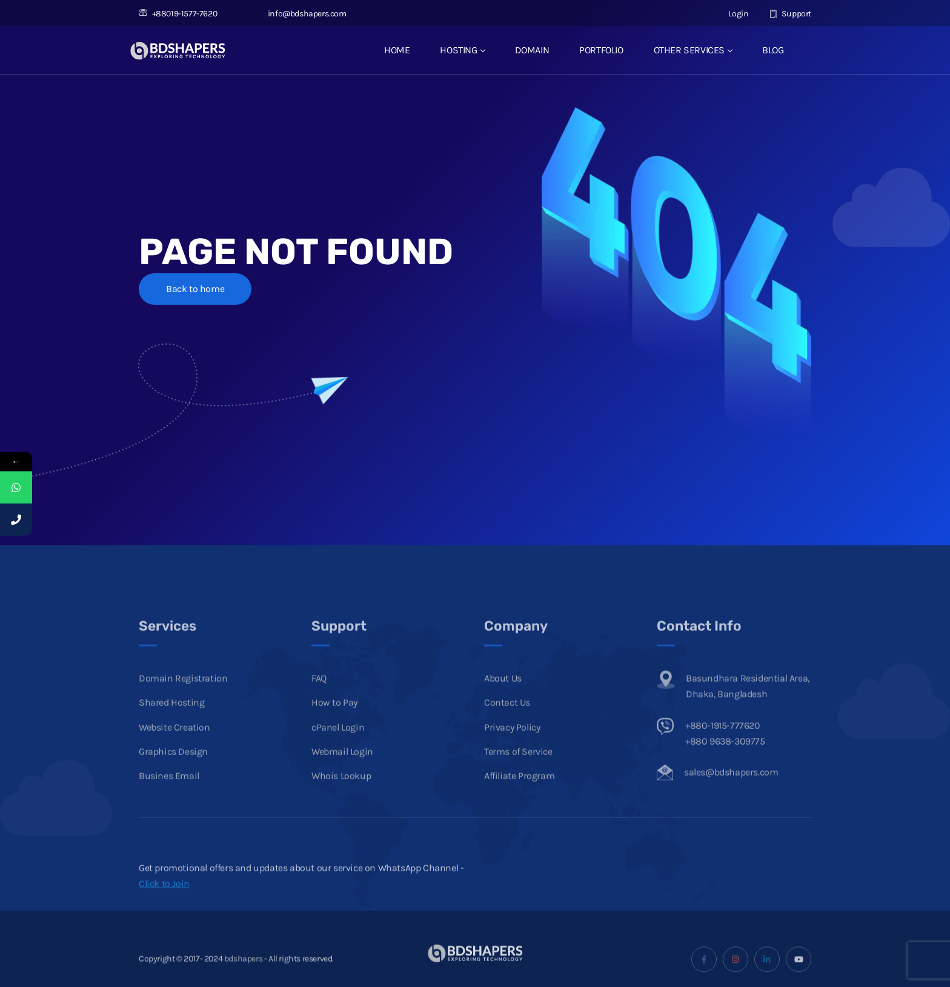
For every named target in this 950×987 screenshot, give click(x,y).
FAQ (319, 697)
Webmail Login (342, 771)
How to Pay (334, 722)
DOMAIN (532, 50)
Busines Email (169, 795)
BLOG (772, 50)
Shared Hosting (171, 722)
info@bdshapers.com (300, 13)
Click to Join (164, 903)
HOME (397, 50)
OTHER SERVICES (693, 50)
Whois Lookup (341, 795)
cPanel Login (337, 746)
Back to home (195, 288)
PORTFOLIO (601, 50)
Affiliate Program (519, 795)
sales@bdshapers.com (731, 791)
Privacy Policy (512, 746)
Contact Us (507, 722)
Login (732, 13)
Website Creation (174, 746)
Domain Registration (183, 697)
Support (790, 13)
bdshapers (243, 977)
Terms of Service (518, 771)
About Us (503, 697)
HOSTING (462, 50)
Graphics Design (173, 771)
